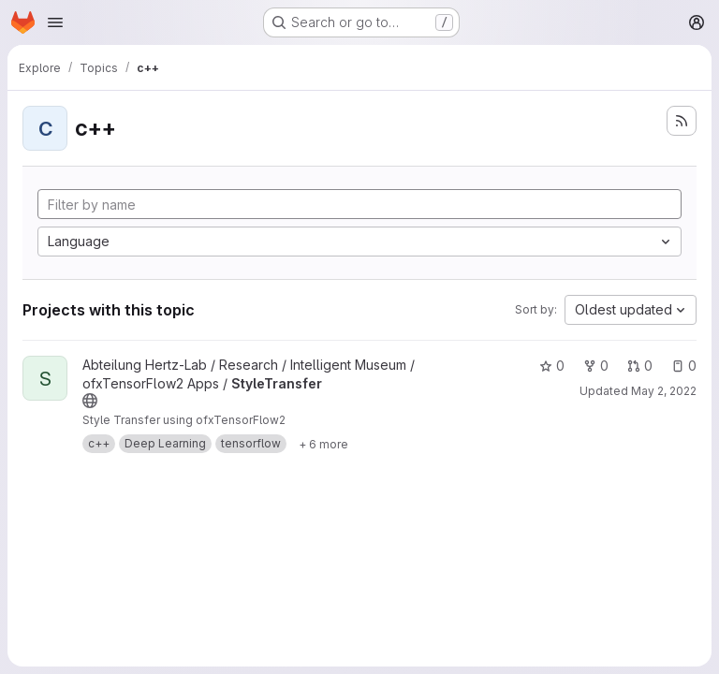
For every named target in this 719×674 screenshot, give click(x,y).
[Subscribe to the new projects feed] (682, 121)
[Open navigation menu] (55, 22)
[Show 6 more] (323, 443)
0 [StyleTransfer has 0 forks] (596, 366)
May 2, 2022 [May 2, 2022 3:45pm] (664, 391)
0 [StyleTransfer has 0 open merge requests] (640, 366)
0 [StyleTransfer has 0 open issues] (684, 366)
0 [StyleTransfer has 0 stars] (552, 366)
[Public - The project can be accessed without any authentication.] (89, 400)
